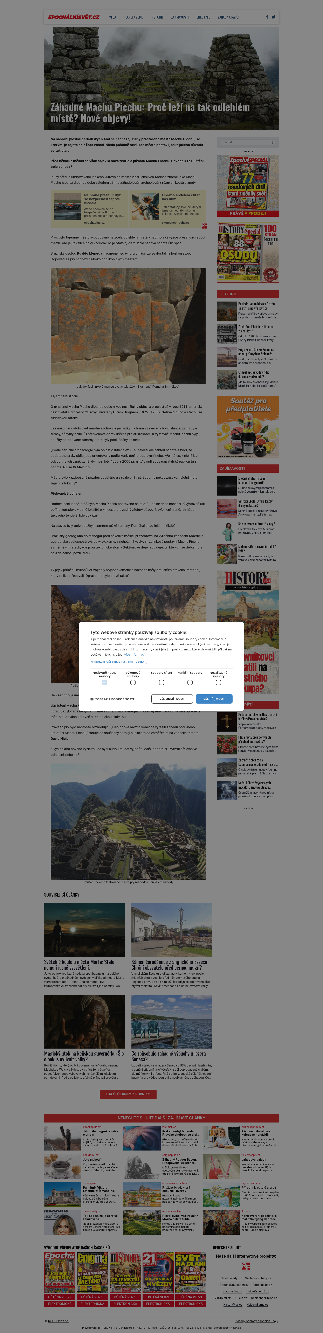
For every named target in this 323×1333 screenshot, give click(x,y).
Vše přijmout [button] (214, 699)
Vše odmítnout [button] (172, 699)
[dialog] (161, 666)
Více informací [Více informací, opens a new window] (134, 654)
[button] (161, 662)
